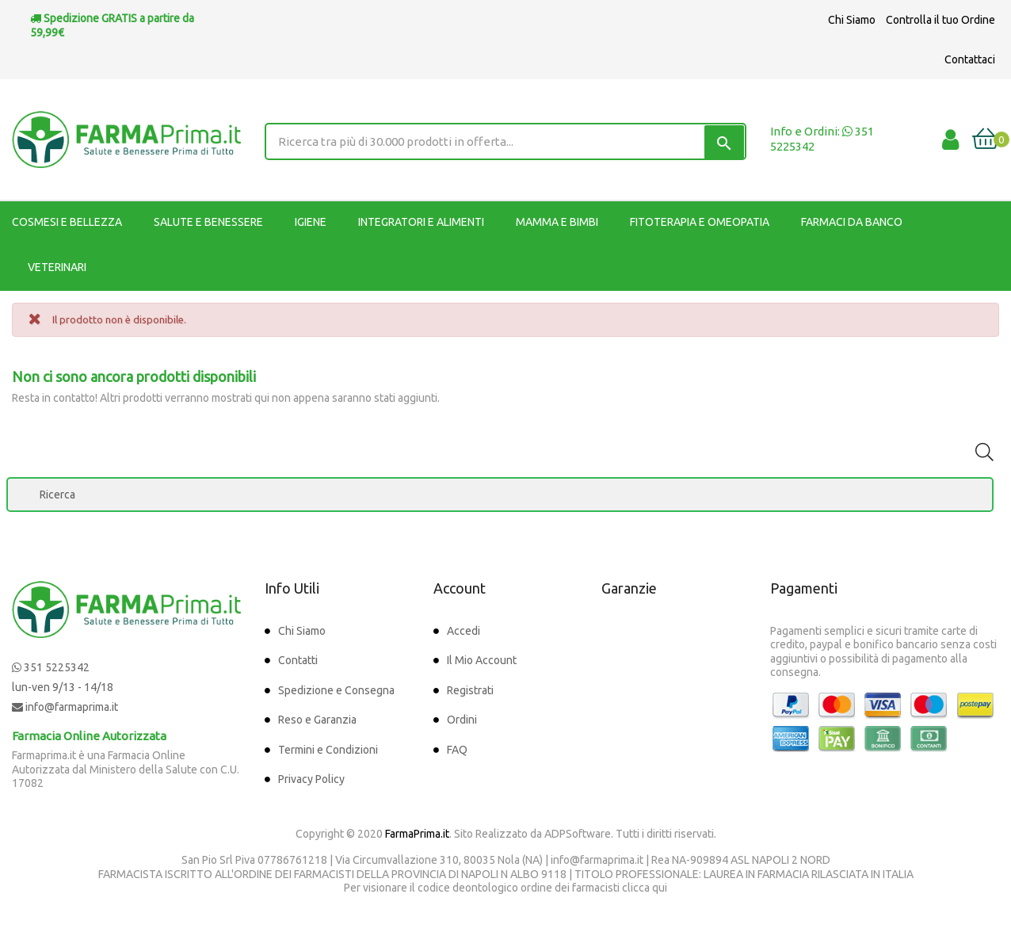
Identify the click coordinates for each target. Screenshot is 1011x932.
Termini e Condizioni (328, 749)
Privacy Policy (311, 779)
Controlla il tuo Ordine (940, 19)
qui (659, 887)
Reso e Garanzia (317, 719)
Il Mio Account (482, 660)
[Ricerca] (500, 494)
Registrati (470, 690)
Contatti (298, 660)
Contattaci (969, 59)
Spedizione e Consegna (336, 690)
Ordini (462, 719)
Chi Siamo (852, 19)
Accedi (463, 631)
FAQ (457, 749)
